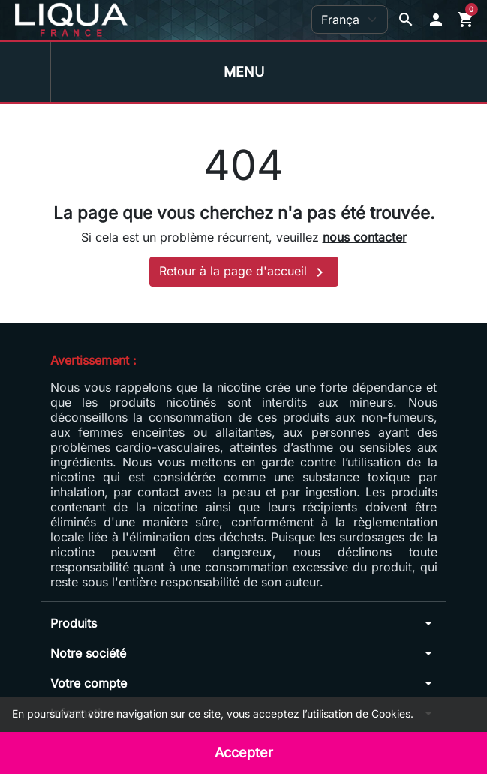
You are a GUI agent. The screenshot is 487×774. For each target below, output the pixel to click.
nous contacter (365, 237)
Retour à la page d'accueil (244, 272)
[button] (436, 20)
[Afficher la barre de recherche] (406, 20)
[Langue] (349, 19)
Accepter (244, 752)
